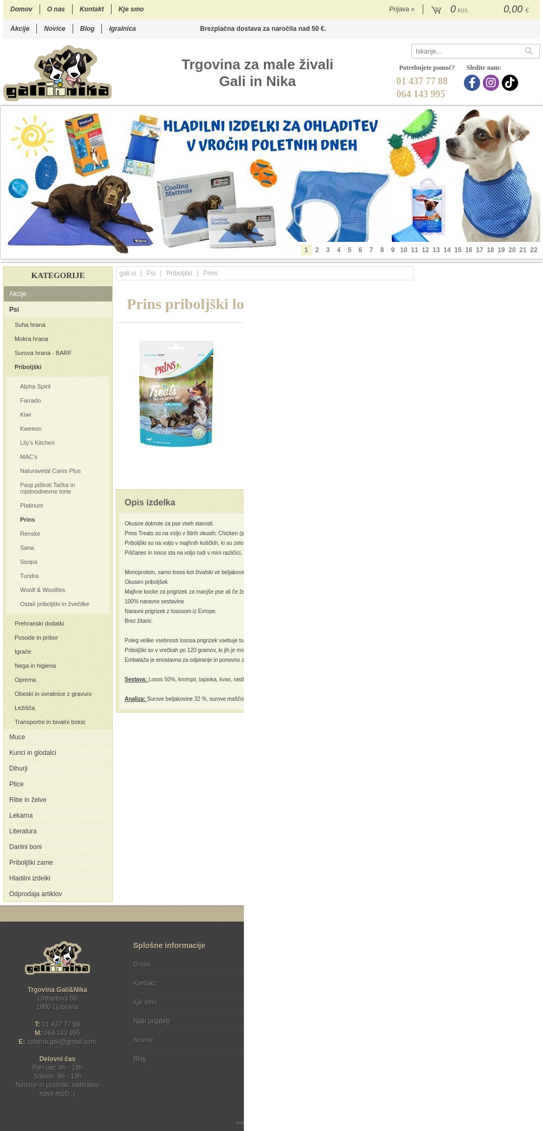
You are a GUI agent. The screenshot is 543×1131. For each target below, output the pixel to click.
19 (501, 250)
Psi (14, 309)
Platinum (31, 505)
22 (533, 250)
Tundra (29, 576)
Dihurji (18, 768)
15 (457, 250)
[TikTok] (511, 83)
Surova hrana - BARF (43, 353)
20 (511, 250)
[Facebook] (473, 83)
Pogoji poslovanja (288, 964)
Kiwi (25, 414)
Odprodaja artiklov (35, 894)
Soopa (28, 561)
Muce (17, 737)
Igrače (23, 651)
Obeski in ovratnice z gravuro (53, 694)
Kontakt (92, 9)
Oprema (25, 679)
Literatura (23, 831)
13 (435, 250)
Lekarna (21, 815)
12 (425, 250)
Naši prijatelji (151, 1021)
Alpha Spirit (35, 386)
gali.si (127, 273)
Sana (27, 547)
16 (468, 250)
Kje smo (131, 9)
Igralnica (122, 28)
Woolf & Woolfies (42, 590)
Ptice (16, 784)
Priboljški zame (31, 862)
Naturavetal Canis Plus (50, 471)
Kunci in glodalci (32, 753)
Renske (30, 533)
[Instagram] (492, 83)
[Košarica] (481, 9)
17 (479, 250)
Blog (87, 28)
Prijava (402, 9)
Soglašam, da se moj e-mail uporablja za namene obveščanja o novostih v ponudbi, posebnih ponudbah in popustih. (467, 1008)
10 (403, 250)
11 (414, 250)
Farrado (30, 400)
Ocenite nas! (294, 1055)
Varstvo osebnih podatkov (300, 983)
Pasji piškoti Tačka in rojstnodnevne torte (47, 488)
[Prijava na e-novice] (529, 973)
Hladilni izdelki (29, 878)
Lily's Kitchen (37, 442)
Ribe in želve (28, 800)
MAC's (28, 456)
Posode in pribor (36, 637)
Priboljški (28, 367)
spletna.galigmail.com (61, 1041)
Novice (54, 28)
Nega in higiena (35, 665)
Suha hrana (30, 324)
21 (522, 250)
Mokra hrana (31, 339)
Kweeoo (31, 428)
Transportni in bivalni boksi (50, 722)
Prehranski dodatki (39, 623)
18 (490, 250)
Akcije (19, 28)
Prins (27, 519)
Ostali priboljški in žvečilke (54, 604)
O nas (56, 9)
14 (446, 250)
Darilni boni (25, 847)
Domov (21, 9)
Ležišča (25, 708)
